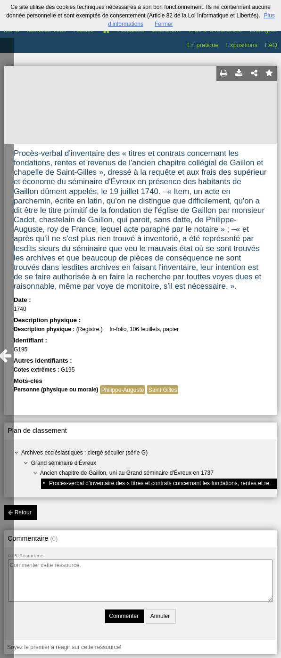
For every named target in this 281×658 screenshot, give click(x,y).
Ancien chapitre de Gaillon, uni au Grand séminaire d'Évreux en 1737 (127, 473)
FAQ (271, 45)
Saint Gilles (163, 390)
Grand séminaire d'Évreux (63, 463)
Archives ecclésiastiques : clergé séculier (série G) (84, 452)
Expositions (241, 45)
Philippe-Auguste (122, 390)
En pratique (203, 45)
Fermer (164, 24)
